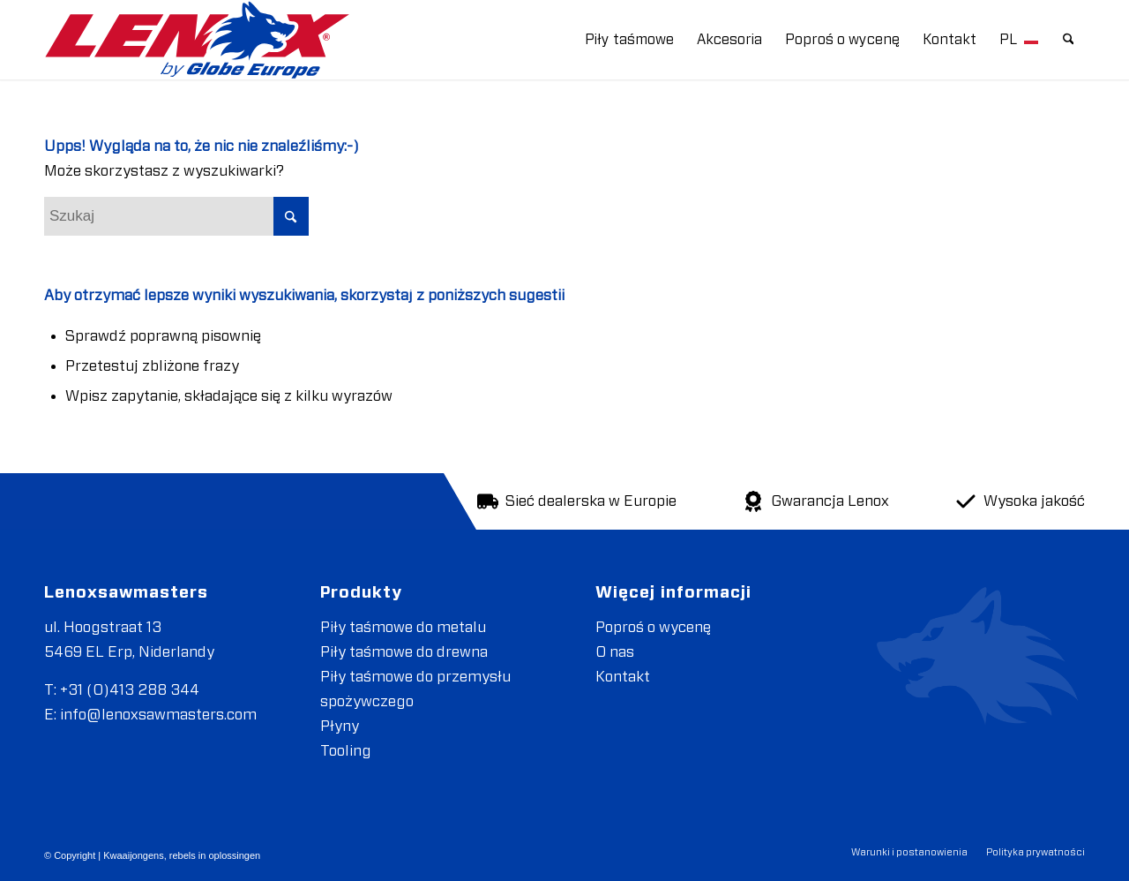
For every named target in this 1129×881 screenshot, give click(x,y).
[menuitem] (629, 39)
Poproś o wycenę (653, 627)
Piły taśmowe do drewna (404, 651)
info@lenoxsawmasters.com (158, 714)
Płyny (339, 726)
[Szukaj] (1068, 39)
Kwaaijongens (133, 855)
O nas (614, 651)
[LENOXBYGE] (197, 39)
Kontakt (622, 676)
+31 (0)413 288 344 (129, 689)
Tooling (345, 750)
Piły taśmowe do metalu (403, 627)
